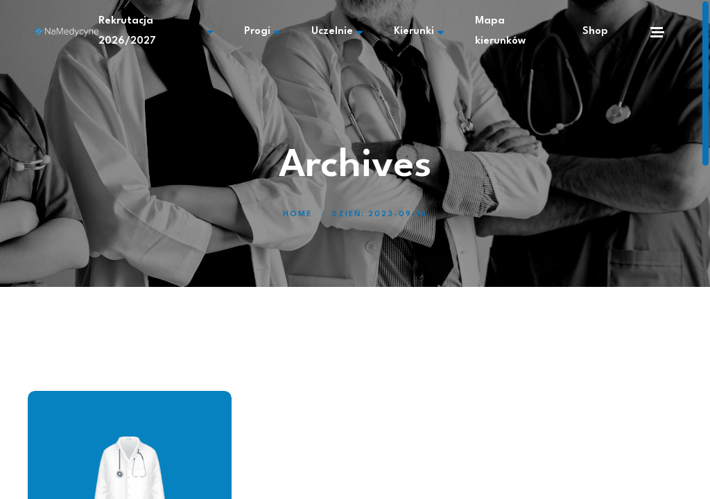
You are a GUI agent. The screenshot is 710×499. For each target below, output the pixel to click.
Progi (262, 31)
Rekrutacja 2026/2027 (155, 31)
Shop (595, 31)
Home (297, 214)
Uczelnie (337, 31)
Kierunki (419, 31)
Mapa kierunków (500, 31)
